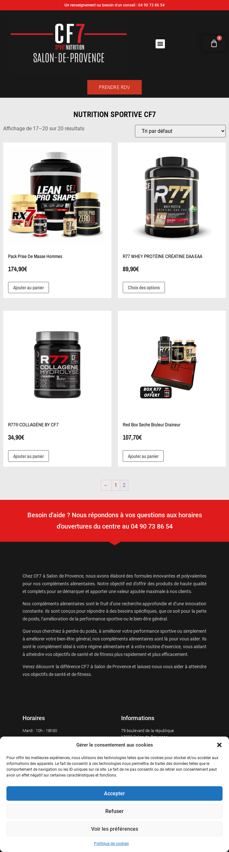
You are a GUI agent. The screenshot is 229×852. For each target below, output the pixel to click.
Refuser (114, 811)
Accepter (114, 794)
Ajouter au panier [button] (28, 287)
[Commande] (180, 131)
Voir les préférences (114, 829)
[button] (219, 745)
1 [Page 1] (115, 485)
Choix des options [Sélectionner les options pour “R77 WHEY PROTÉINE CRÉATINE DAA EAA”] (144, 287)
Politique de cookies (111, 843)
